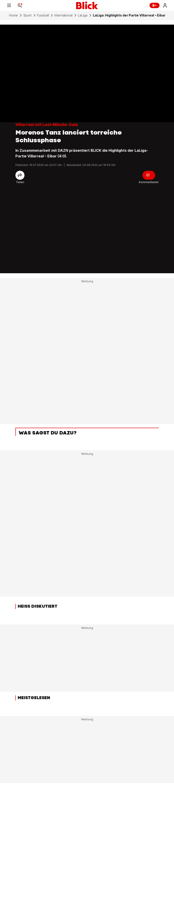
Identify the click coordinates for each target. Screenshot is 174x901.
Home (13, 15)
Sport (27, 15)
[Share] (19, 175)
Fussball (43, 15)
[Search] (19, 5)
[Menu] (9, 5)
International (63, 15)
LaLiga (82, 15)
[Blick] (87, 5)
